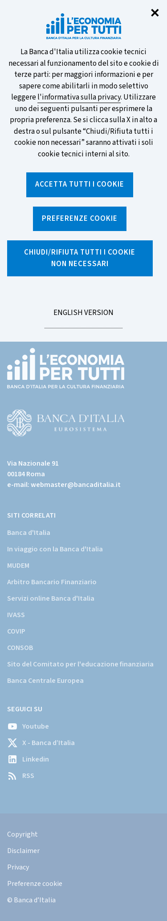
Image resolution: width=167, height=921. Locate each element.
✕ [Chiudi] (155, 13)
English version (83, 317)
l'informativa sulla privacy (79, 97)
